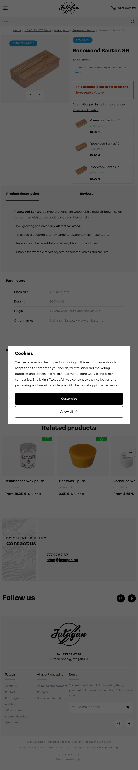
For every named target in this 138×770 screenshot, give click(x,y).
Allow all (66, 411)
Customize (69, 399)
